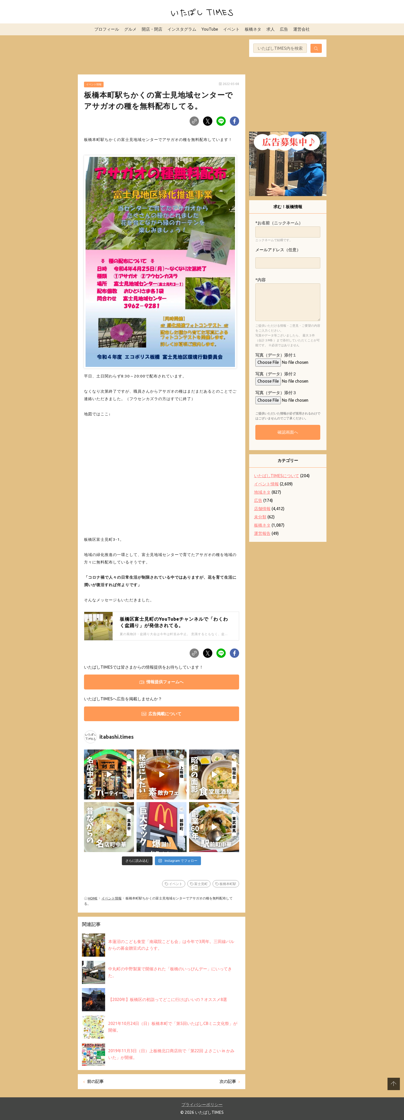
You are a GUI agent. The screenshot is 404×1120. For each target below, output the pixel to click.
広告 (284, 29)
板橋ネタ (253, 29)
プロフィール (106, 29)
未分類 (260, 517)
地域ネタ (262, 492)
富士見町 (201, 884)
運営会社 (301, 29)
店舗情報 (262, 508)
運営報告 (262, 533)
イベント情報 (94, 84)
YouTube (209, 29)
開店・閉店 (152, 29)
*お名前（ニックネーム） (279, 223)
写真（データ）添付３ (276, 392)
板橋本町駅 (228, 884)
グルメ (130, 29)
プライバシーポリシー (202, 1104)
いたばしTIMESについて (276, 475)
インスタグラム (181, 29)
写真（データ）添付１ (276, 355)
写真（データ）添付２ (276, 374)
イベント (231, 29)
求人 (270, 29)
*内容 (260, 279)
